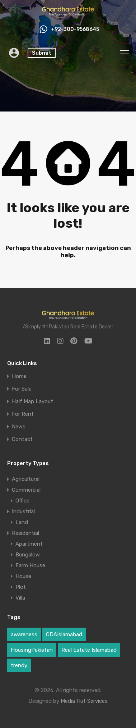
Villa (20, 598)
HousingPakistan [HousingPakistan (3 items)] (32, 650)
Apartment (29, 544)
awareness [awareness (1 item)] (24, 634)
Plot (20, 587)
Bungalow (27, 554)
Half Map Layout (32, 401)
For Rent (23, 414)
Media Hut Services (84, 701)
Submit (41, 53)
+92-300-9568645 (75, 29)
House (23, 576)
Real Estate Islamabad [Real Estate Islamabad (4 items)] (89, 650)
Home (19, 376)
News (18, 426)
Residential (25, 533)
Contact (22, 439)
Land (21, 522)
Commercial (26, 490)
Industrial (23, 511)
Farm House (30, 565)
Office (22, 500)
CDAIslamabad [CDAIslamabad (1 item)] (64, 634)
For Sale (22, 389)
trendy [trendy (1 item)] (19, 665)
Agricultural (25, 479)
